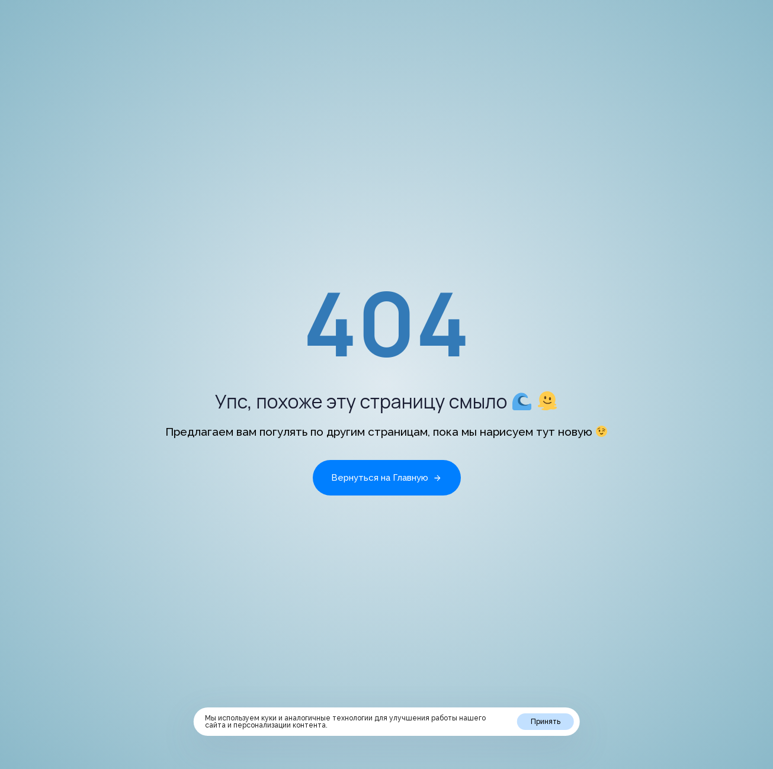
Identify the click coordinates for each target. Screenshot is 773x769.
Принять (545, 721)
